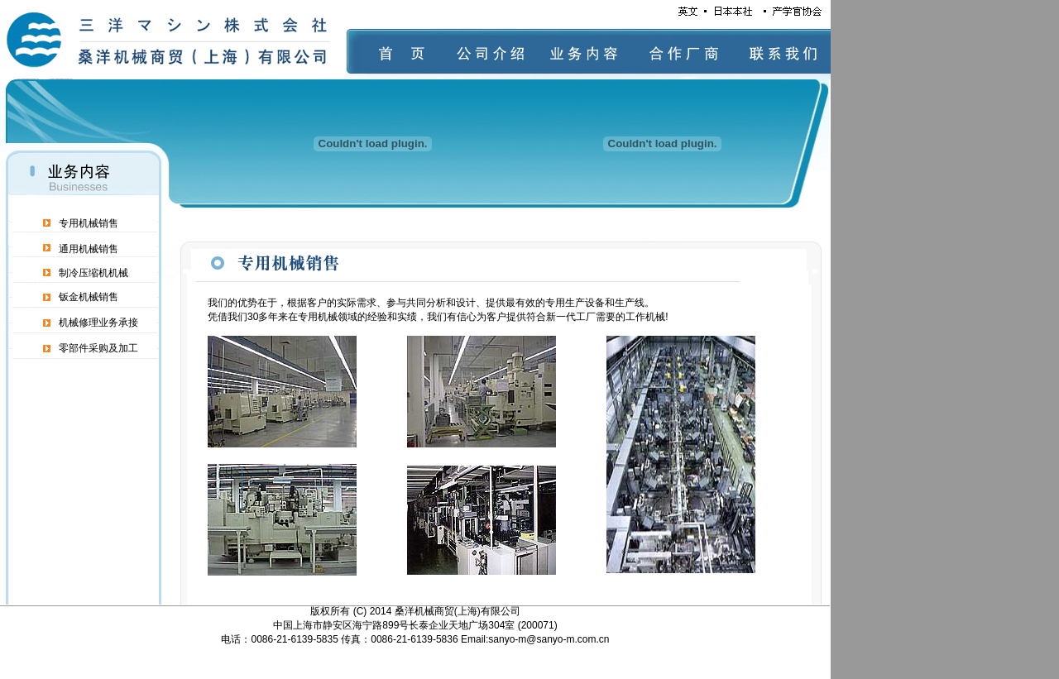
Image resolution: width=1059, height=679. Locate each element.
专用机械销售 (88, 223)
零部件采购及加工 (98, 348)
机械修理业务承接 (98, 322)
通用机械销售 (88, 249)
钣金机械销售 (88, 297)
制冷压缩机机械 (93, 273)
